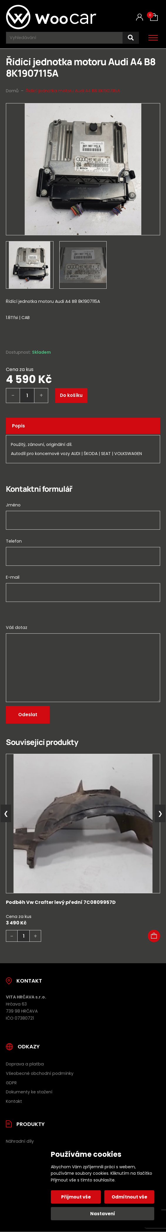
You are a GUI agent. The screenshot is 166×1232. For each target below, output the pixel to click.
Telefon (14, 541)
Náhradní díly (20, 1141)
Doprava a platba (25, 1064)
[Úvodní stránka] (52, 17)
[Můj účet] (139, 17)
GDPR (11, 1083)
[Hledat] (131, 38)
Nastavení (102, 1214)
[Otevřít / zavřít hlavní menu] (153, 37)
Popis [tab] (18, 426)
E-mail (12, 577)
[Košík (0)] (154, 17)
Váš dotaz (16, 627)
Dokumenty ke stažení (29, 1092)
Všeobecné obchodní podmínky (39, 1073)
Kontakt (14, 1101)
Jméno (13, 505)
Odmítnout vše (129, 1197)
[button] (154, 936)
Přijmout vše (76, 1197)
